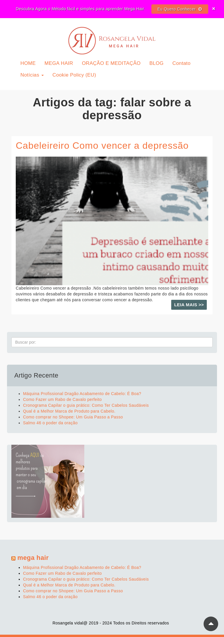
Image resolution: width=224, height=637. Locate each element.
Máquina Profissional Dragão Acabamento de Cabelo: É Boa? (82, 393)
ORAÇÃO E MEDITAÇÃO (111, 63)
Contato (181, 63)
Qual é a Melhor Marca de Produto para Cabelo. (69, 411)
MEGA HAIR (59, 63)
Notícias (32, 75)
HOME (28, 63)
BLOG (156, 63)
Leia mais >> (189, 304)
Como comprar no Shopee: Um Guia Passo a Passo (73, 417)
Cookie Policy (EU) (74, 75)
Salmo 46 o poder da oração (50, 422)
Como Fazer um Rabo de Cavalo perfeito (62, 399)
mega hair (33, 557)
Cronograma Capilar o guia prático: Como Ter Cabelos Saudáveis (86, 405)
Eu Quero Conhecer (180, 9)
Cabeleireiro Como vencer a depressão (102, 145)
